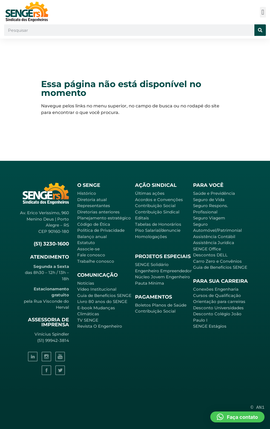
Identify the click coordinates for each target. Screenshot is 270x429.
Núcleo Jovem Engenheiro (162, 276)
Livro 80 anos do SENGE (102, 301)
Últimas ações (150, 193)
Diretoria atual (92, 199)
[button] (263, 12)
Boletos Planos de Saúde (160, 305)
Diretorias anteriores (98, 211)
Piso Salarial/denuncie (157, 230)
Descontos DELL (210, 255)
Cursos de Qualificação (217, 295)
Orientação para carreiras (219, 301)
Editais (142, 218)
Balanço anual (92, 236)
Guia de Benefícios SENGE (220, 267)
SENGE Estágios (209, 326)
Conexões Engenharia (216, 289)
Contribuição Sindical (157, 211)
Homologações (151, 236)
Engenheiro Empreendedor (163, 270)
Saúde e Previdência (214, 193)
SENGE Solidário (152, 264)
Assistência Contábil (214, 236)
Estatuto (86, 242)
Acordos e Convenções (159, 199)
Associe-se (88, 248)
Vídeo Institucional (96, 289)
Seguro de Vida (209, 199)
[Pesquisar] (260, 30)
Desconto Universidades (218, 307)
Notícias (85, 283)
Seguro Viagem (209, 218)
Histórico (86, 193)
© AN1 (258, 407)
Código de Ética (93, 224)
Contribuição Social (155, 205)
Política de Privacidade (101, 230)
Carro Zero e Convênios (217, 261)
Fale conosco (91, 255)
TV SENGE (87, 320)
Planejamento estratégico (104, 218)
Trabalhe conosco (95, 261)
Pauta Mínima (149, 283)
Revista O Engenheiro (99, 326)
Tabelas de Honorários (158, 224)
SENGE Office (207, 248)
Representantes (93, 205)
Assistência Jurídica (213, 242)
